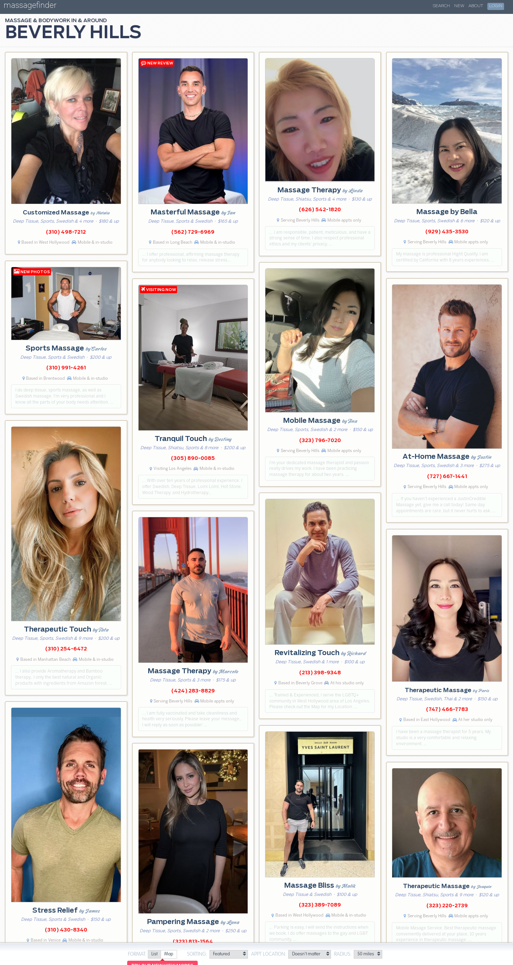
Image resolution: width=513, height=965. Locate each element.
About (475, 6)
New (459, 6)
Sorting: (197, 954)
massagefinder (30, 6)
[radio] (154, 954)
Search (441, 6)
